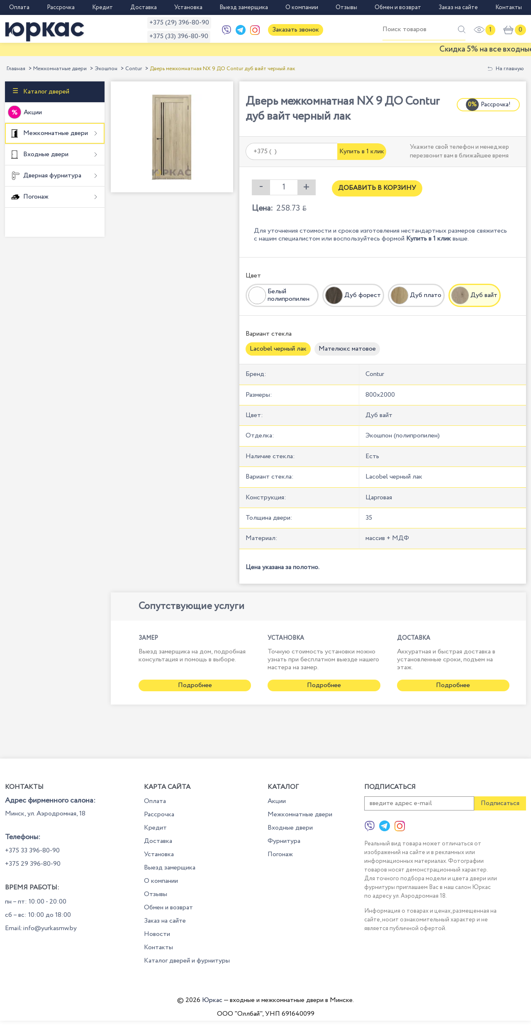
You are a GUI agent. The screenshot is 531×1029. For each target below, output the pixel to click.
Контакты (508, 7)
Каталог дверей (45, 91)
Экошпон (106, 69)
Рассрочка (61, 7)
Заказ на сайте (458, 7)
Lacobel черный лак (278, 349)
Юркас (212, 1000)
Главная (16, 69)
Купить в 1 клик (361, 151)
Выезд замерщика (243, 7)
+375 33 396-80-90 (32, 850)
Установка (188, 7)
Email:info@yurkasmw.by (41, 928)
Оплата (19, 7)
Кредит (102, 7)
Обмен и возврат (398, 7)
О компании (301, 7)
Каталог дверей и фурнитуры (187, 960)
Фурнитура (284, 841)
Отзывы (346, 7)
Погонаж (35, 196)
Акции (33, 112)
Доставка (143, 7)
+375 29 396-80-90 (33, 864)
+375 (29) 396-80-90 (179, 22)
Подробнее (195, 685)
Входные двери (45, 154)
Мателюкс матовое (347, 349)
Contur (133, 69)
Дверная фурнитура (51, 175)
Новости (157, 934)
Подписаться (500, 803)
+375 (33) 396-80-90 (178, 36)
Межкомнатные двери (60, 69)
